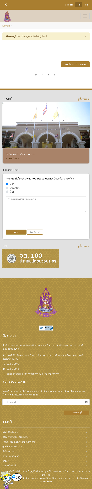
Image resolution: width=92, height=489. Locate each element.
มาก (12, 183)
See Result (35, 232)
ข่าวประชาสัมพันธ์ (10, 456)
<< (35, 74)
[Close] (85, 36)
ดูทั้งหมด (84, 99)
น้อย (12, 191)
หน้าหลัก (6, 26)
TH (79, 5)
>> (55, 74)
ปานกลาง (15, 187)
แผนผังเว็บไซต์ (9, 465)
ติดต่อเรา (6, 461)
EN (86, 5)
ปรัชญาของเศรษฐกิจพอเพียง (15, 437)
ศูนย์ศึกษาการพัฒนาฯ (12, 446)
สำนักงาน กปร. (9, 451)
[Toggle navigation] (85, 16)
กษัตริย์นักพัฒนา (10, 432)
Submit (77, 413)
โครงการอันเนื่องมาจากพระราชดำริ (18, 442)
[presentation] (30, 221)
